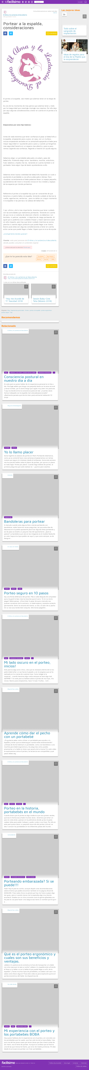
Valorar (55, 12)
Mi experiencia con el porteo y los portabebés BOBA (29, 1032)
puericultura (8, 517)
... (32, 658)
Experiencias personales (17, 310)
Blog (8, 310)
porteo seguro (5, 312)
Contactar (75, 1063)
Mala (52, 259)
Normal (46, 259)
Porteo (27, 310)
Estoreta (10, 475)
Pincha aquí (27, 247)
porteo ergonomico (46, 310)
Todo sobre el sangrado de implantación (70, 31)
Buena (39, 259)
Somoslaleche (11, 834)
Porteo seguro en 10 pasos (26, 593)
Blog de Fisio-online (13, 689)
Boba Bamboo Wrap (22, 1026)
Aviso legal (67, 1063)
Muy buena (50, 256)
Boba (13, 1026)
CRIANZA (7, 1026)
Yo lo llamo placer (18, 452)
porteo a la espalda (35, 310)
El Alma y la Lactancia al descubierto (15, 15)
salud (20, 588)
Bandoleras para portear (24, 521)
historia (19, 803)
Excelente (41, 256)
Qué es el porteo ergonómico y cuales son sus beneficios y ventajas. (30, 957)
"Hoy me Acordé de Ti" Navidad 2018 (14, 299)
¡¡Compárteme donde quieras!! (15, 234)
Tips (11, 312)
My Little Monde (12, 984)
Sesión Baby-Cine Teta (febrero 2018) (42, 299)
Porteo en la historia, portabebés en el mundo (24, 810)
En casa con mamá (13, 546)
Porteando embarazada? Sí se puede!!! (29, 883)
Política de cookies (81, 1066)
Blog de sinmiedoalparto (14, 405)
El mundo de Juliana (70, 39)
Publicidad (84, 1063)
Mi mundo (7, 447)
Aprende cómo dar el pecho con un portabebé (27, 735)
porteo (14, 447)
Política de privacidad (55, 1063)
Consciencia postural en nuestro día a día (24, 379)
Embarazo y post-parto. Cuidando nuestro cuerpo (23, 372)
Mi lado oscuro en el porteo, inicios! (27, 664)
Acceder (80, 2)
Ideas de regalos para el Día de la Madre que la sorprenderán (74, 56)
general (7, 588)
